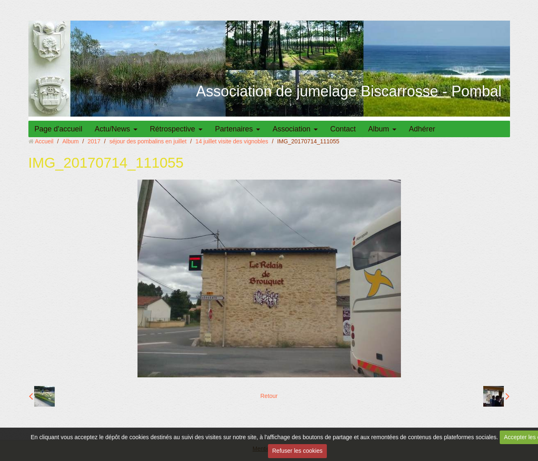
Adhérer (422, 129)
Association (291, 129)
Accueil (44, 141)
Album (378, 129)
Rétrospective (172, 129)
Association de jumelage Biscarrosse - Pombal (348, 91)
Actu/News (112, 129)
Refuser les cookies (297, 450)
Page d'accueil (59, 129)
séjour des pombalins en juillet (148, 141)
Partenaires (234, 129)
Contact (343, 129)
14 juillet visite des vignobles (232, 141)
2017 (94, 141)
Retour (268, 396)
